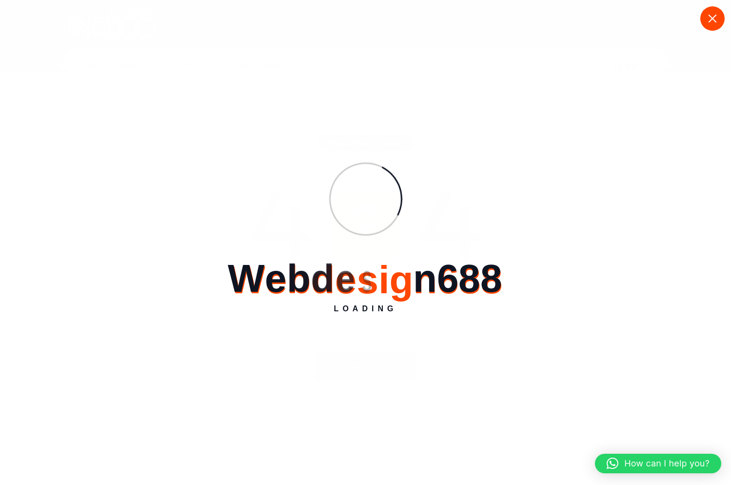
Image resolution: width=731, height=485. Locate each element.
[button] (658, 463)
